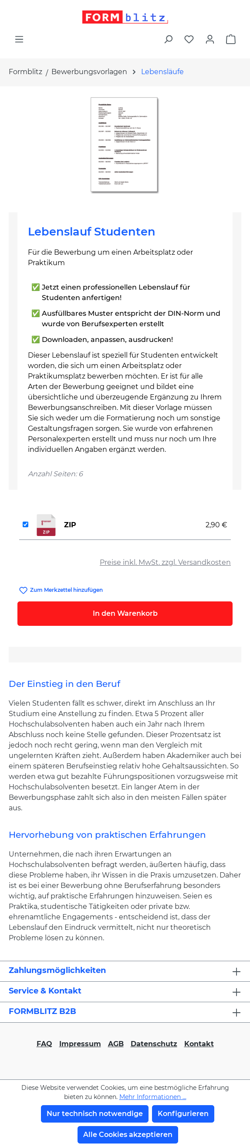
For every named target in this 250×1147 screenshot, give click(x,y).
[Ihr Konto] (209, 39)
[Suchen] (168, 39)
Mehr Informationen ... (152, 1097)
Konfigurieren (183, 1113)
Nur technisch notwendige (95, 1113)
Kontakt (199, 1044)
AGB (116, 1044)
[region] (125, 145)
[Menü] (19, 39)
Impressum (80, 1044)
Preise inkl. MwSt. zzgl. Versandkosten (165, 562)
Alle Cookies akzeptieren (127, 1134)
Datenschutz (154, 1044)
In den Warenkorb (125, 613)
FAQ (44, 1044)
